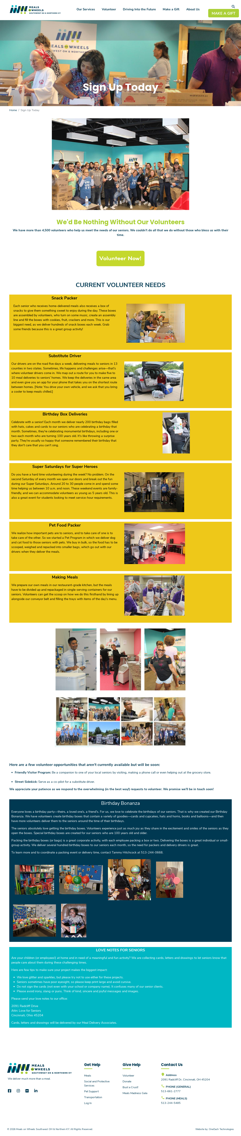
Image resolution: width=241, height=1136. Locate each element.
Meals (87, 1075)
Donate (127, 1081)
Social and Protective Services (97, 1083)
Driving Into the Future (139, 9)
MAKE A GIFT (224, 13)
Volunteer (109, 9)
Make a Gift (171, 9)
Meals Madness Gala (135, 1093)
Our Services (86, 9)
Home (13, 110)
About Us (193, 9)
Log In (88, 1103)
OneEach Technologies (221, 1129)
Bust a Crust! (130, 1087)
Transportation (93, 1097)
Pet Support (91, 1091)
